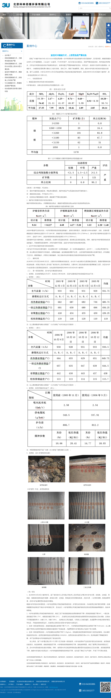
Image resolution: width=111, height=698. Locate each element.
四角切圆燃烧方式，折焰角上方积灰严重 (13, 79)
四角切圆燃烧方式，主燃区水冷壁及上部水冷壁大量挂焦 (13, 66)
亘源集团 (11, 681)
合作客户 (8, 55)
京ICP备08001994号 (60, 690)
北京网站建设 (17, 692)
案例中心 (52, 15)
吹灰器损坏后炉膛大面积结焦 (13, 90)
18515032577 (104, 3)
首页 (4, 15)
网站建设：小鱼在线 (6, 692)
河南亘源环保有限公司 (42, 681)
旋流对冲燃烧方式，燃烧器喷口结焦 (13, 73)
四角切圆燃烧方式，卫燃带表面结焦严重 (13, 59)
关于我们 (19, 15)
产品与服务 (36, 15)
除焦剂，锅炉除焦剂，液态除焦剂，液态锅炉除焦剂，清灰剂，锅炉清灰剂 (75, 657)
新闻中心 (69, 15)
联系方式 (102, 15)
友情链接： (3, 681)
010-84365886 (88, 684)
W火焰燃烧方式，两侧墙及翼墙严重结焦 (13, 84)
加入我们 (86, 15)
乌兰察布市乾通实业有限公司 (25, 681)
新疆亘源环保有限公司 (58, 681)
